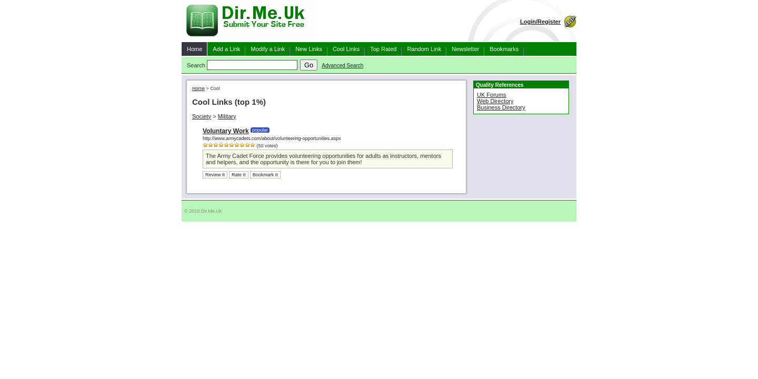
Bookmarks (504, 49)
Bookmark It (265, 174)
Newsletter (465, 49)
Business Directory (501, 107)
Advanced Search (342, 65)
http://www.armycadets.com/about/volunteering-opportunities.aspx (272, 138)
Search (196, 65)
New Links (308, 49)
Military (227, 116)
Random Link (424, 49)
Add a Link (226, 49)
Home (194, 49)
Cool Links (346, 49)
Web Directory (495, 101)
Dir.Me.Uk (247, 21)
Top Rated (383, 49)
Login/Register (540, 21)
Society (201, 116)
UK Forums (491, 95)
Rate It (239, 174)
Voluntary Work (226, 131)
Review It (215, 174)
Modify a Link (268, 49)
